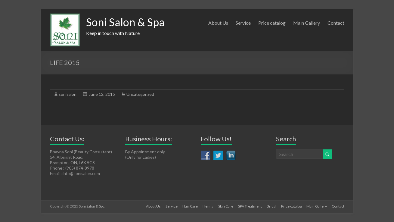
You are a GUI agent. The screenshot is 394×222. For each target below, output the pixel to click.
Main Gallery (306, 23)
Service (243, 23)
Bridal (271, 206)
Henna (208, 206)
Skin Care (225, 206)
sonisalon (67, 94)
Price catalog (272, 23)
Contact (335, 23)
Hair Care (190, 206)
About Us (218, 23)
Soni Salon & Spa (125, 22)
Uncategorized (140, 94)
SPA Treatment (250, 206)
